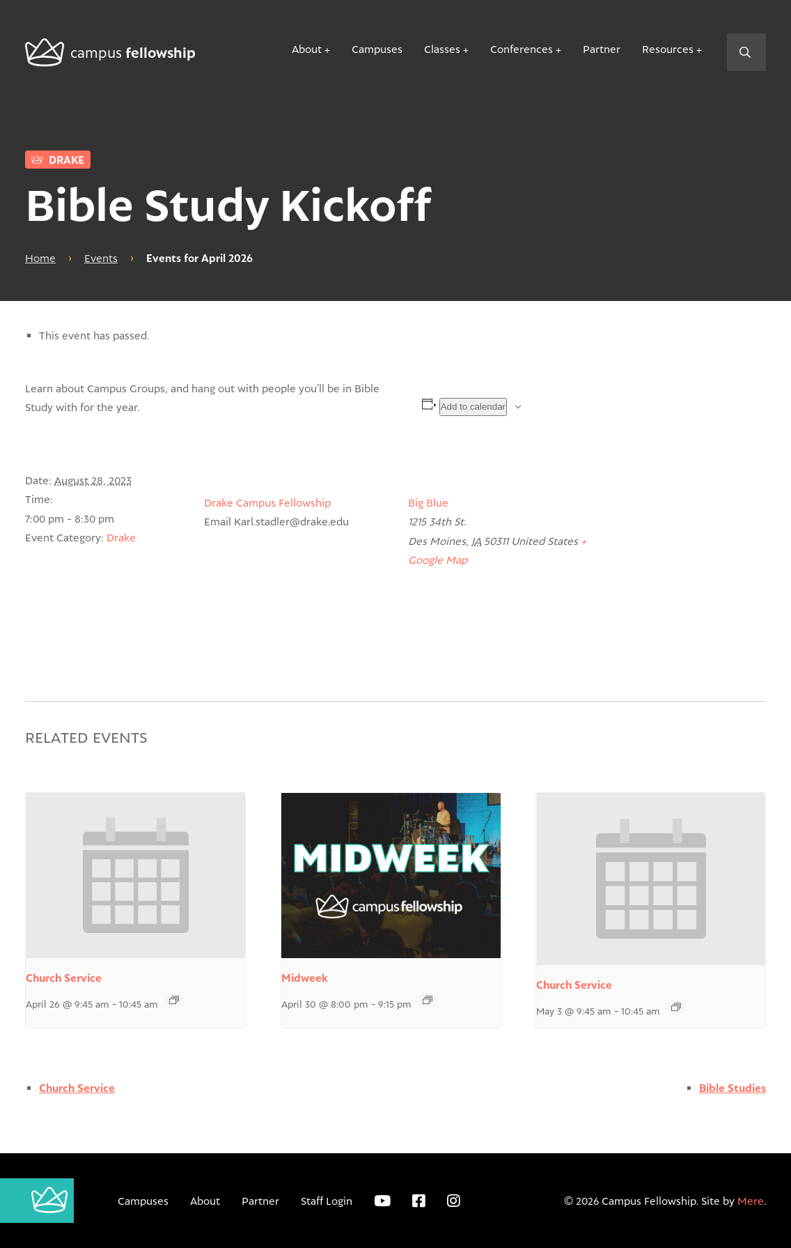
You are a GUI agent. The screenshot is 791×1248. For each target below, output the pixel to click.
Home (40, 258)
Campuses (377, 49)
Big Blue (428, 502)
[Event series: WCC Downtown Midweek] (427, 1000)
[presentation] (135, 875)
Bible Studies (732, 1088)
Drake (57, 160)
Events (101, 258)
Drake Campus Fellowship (267, 502)
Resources (668, 49)
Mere (750, 1200)
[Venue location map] (692, 566)
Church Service (64, 978)
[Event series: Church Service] (174, 1000)
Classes (442, 49)
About (307, 49)
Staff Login (326, 1200)
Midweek (304, 978)
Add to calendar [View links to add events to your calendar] (473, 406)
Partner (601, 49)
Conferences (521, 49)
